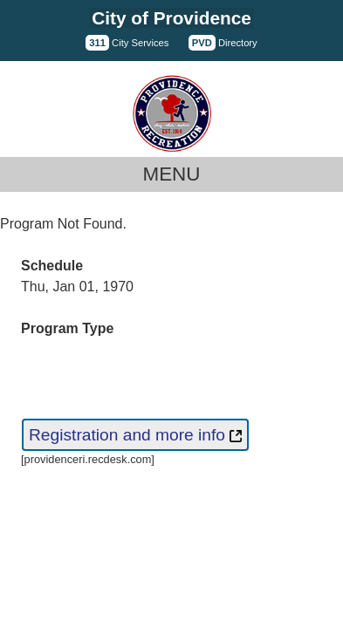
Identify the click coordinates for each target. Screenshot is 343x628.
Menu (172, 174)
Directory (223, 43)
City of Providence (171, 18)
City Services (127, 43)
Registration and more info (135, 435)
